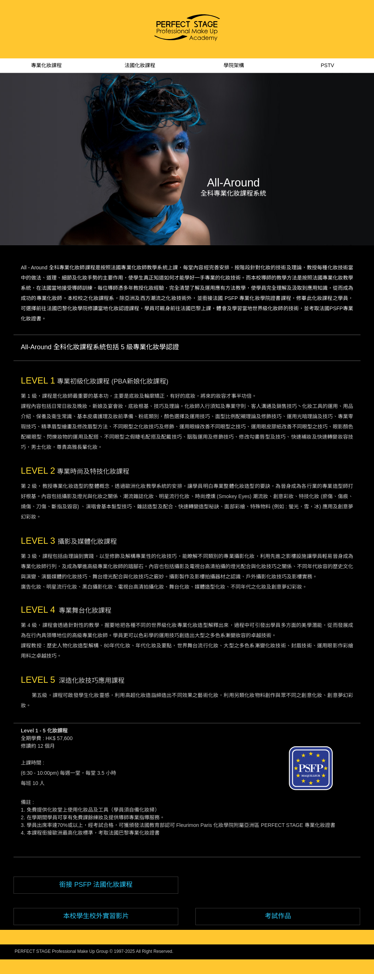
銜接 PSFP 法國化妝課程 (96, 884)
